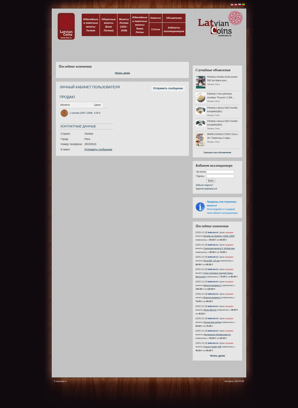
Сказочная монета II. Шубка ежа (219, 248)
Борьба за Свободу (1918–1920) (219, 236)
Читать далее (122, 73)
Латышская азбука (212, 322)
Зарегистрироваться (206, 188)
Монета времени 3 (212, 297)
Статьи (155, 29)
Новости (156, 18)
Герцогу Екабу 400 (212, 347)
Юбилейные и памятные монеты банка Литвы (139, 25)
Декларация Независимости (217, 334)
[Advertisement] (148, 53)
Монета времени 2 (212, 285)
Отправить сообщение (168, 88)
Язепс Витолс (210, 310)
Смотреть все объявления (217, 152)
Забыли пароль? (204, 185)
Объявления (174, 18)
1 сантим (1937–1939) (81, 113)
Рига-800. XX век (212, 261)
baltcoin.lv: (213, 232)
